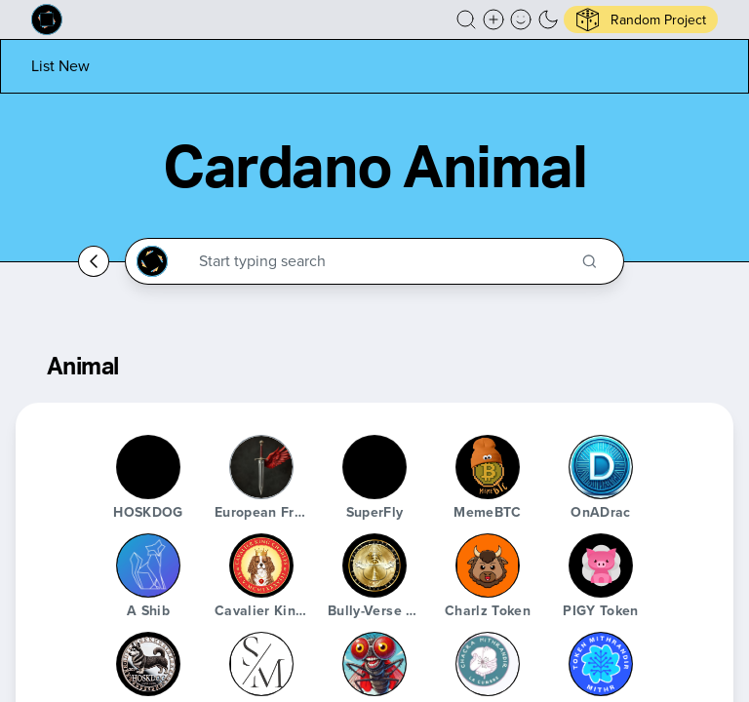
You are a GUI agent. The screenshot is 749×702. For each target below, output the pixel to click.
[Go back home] (93, 261)
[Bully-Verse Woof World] (374, 565)
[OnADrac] (601, 467)
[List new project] (60, 66)
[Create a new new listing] (493, 19)
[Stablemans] (261, 664)
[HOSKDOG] (148, 467)
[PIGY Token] (601, 565)
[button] (466, 19)
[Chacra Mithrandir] (487, 664)
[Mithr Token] (601, 664)
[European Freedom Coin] (261, 467)
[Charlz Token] (487, 565)
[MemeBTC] (487, 467)
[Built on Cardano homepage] (46, 19)
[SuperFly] (374, 467)
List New (60, 66)
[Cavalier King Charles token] (261, 565)
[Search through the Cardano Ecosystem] (382, 261)
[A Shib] (148, 565)
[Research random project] (640, 19)
